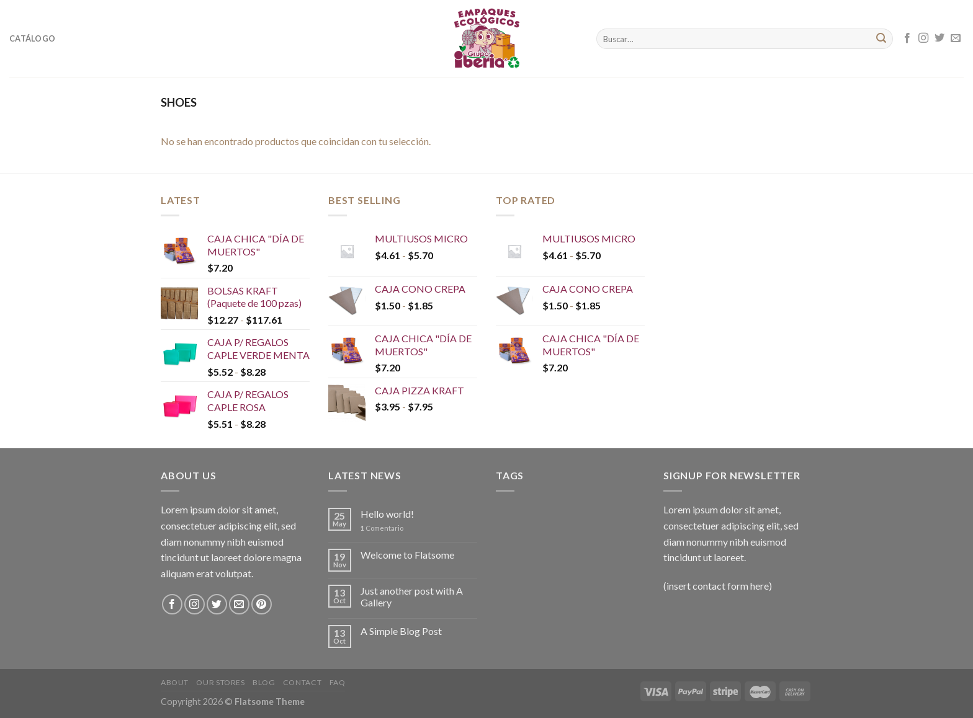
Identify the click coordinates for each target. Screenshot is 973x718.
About (175, 682)
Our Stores (220, 682)
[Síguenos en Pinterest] (261, 604)
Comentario (382, 528)
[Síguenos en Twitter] (939, 38)
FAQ (338, 682)
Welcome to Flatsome (407, 555)
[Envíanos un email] (956, 38)
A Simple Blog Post (401, 631)
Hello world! (387, 514)
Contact (302, 682)
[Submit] (881, 39)
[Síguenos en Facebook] (907, 38)
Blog (264, 682)
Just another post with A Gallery (412, 596)
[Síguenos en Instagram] (923, 38)
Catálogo (32, 38)
